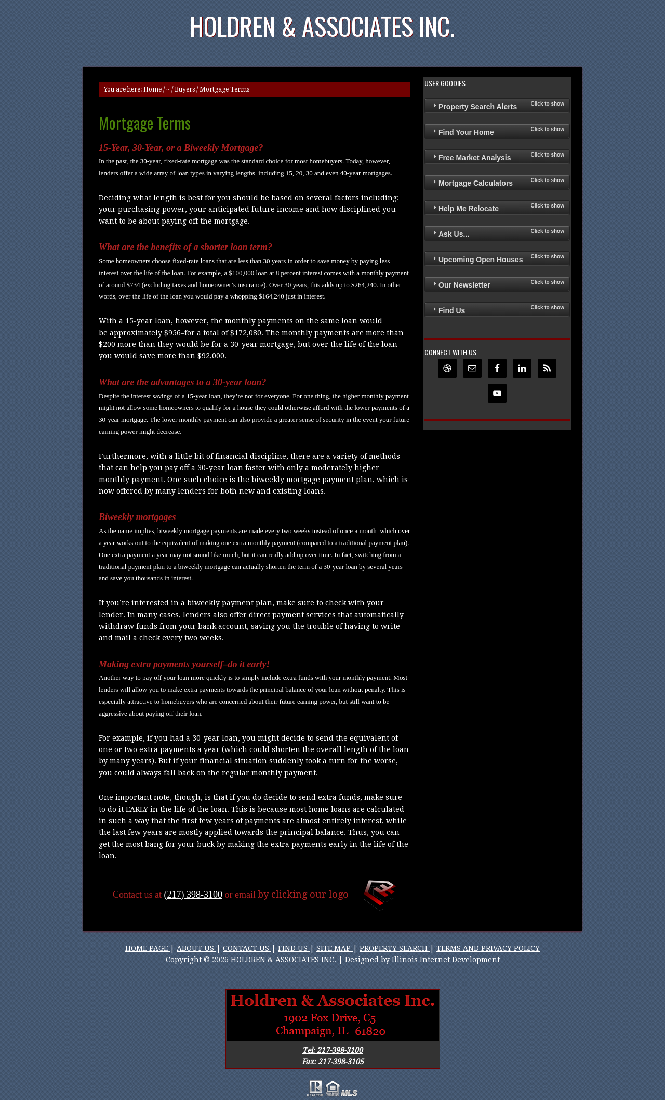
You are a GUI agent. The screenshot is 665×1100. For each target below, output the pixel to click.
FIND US (294, 948)
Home (152, 89)
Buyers (185, 89)
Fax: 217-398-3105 (333, 1061)
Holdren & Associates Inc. (322, 25)
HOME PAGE (147, 948)
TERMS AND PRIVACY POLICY (488, 948)
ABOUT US (196, 948)
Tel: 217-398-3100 (332, 1050)
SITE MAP (334, 948)
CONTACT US (247, 948)
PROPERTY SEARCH (395, 948)
